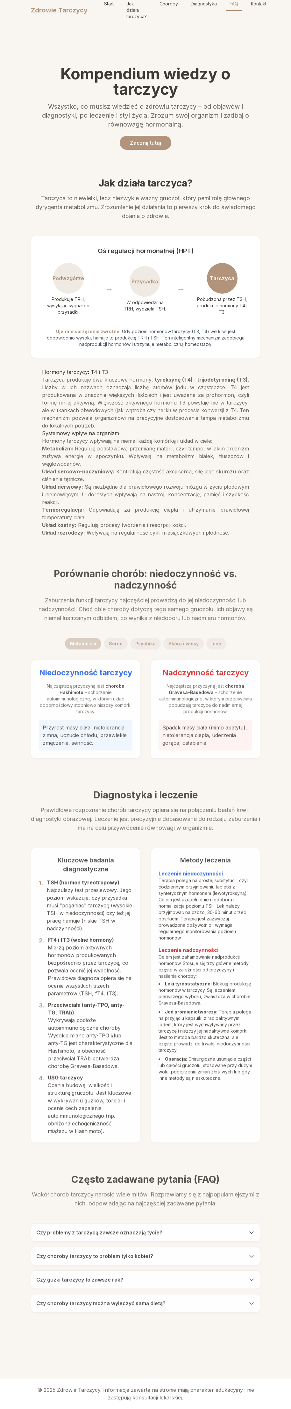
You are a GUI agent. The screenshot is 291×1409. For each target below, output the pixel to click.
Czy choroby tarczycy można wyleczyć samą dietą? (145, 1305)
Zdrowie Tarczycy (59, 10)
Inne (216, 645)
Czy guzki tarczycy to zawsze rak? (145, 1281)
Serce (116, 645)
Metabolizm (83, 645)
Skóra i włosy (183, 645)
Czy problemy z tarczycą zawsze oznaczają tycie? (145, 1234)
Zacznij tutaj (145, 143)
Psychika (145, 645)
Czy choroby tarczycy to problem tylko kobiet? (145, 1258)
